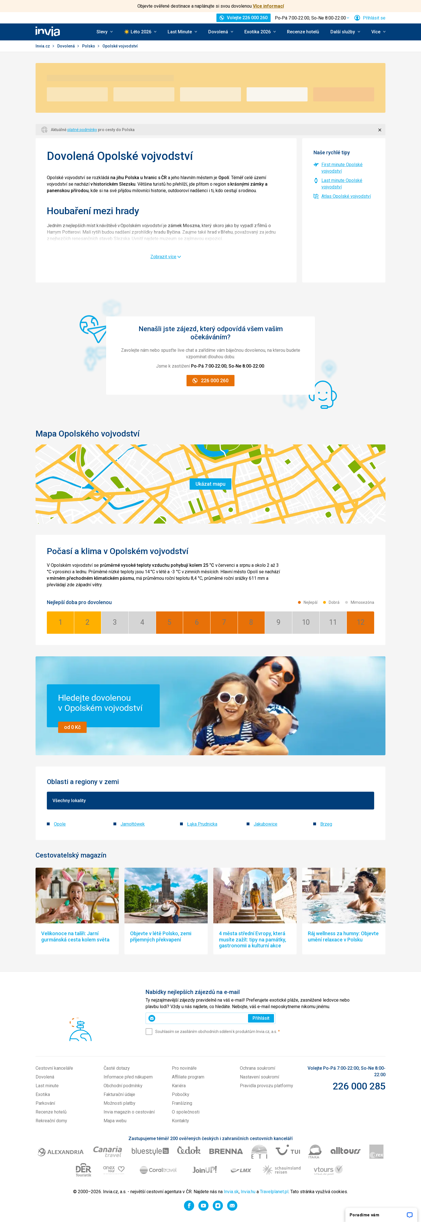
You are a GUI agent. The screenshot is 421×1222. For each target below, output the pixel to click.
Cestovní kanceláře (54, 1068)
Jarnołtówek (132, 824)
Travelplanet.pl (274, 1191)
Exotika (43, 1094)
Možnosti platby (119, 1103)
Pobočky (180, 1094)
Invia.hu (248, 1191)
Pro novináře (184, 1068)
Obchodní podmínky (123, 1085)
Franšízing (182, 1103)
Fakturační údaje (119, 1094)
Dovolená (66, 46)
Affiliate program (188, 1077)
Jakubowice (265, 824)
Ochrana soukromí (257, 1068)
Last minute (47, 1085)
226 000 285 (359, 1086)
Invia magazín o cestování (129, 1112)
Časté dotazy (117, 1068)
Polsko (89, 46)
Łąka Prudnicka (202, 824)
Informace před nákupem (128, 1077)
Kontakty (180, 1120)
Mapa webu (115, 1120)
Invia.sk (231, 1191)
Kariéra (179, 1085)
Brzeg (326, 824)
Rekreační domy (51, 1120)
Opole (60, 824)
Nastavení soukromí (259, 1077)
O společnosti (185, 1112)
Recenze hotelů (303, 31)
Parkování (45, 1103)
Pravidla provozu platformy (266, 1085)
